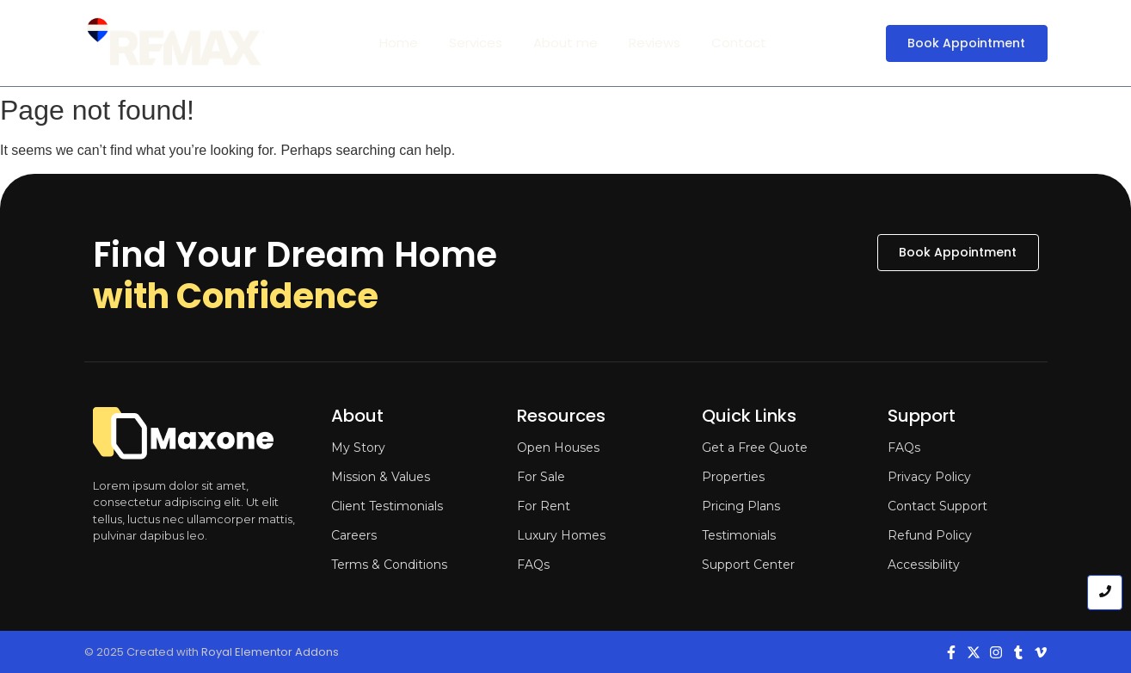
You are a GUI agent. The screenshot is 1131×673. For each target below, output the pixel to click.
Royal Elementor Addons (270, 652)
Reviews (654, 43)
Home (398, 43)
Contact (738, 43)
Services (475, 43)
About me (565, 43)
